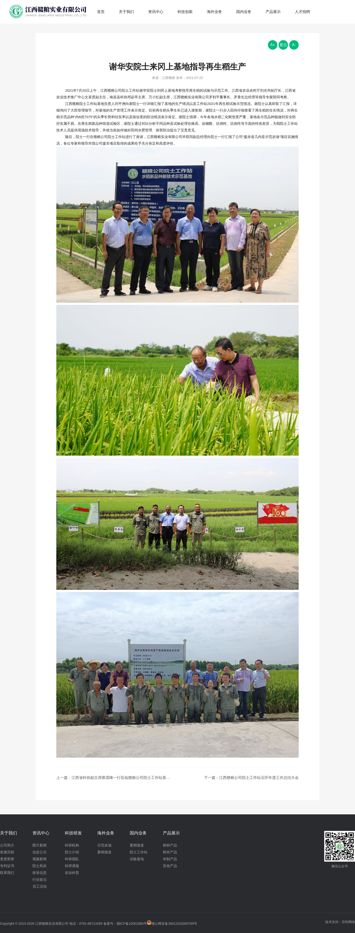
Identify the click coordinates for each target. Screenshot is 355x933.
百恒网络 (348, 922)
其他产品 (170, 866)
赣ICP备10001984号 (132, 923)
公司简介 (7, 845)
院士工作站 (138, 852)
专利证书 (7, 866)
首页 (101, 12)
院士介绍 (72, 852)
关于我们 (126, 12)
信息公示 (39, 852)
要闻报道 (104, 852)
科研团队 (72, 859)
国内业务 (243, 12)
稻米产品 (170, 852)
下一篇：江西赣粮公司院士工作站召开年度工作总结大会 (251, 778)
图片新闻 (39, 845)
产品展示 (273, 12)
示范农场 (104, 845)
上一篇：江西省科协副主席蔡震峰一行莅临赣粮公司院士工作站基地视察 (114, 778)
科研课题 (72, 866)
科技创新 (185, 12)
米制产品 (170, 859)
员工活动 (39, 886)
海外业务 (214, 12)
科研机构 (72, 845)
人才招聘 (302, 12)
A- (294, 45)
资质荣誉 (7, 859)
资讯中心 (155, 12)
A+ (272, 45)
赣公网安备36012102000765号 (172, 923)
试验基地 (137, 859)
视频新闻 (39, 859)
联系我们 (7, 872)
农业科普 (72, 872)
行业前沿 (39, 879)
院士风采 (39, 866)
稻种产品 (170, 845)
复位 (283, 45)
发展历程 (7, 852)
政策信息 (39, 872)
